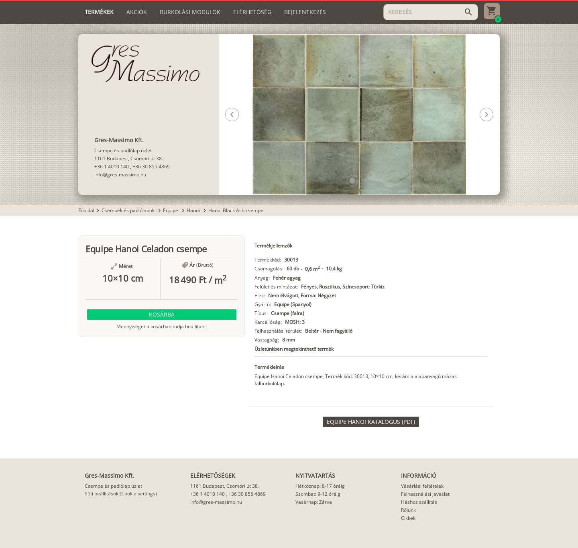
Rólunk (408, 510)
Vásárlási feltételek (422, 486)
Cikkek (408, 518)
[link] (371, 422)
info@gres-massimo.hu (120, 174)
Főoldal (86, 210)
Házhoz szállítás (419, 502)
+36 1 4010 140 (111, 166)
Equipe (171, 210)
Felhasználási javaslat (425, 494)
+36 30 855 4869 (151, 166)
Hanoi (194, 210)
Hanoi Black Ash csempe (235, 210)
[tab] (99, 12)
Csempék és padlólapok (129, 210)
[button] (352, 180)
